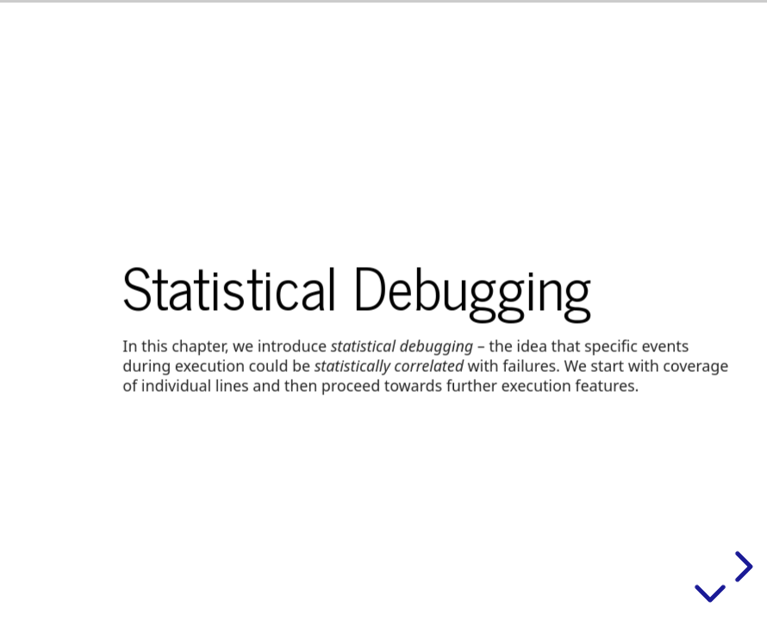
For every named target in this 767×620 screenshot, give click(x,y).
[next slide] (741, 566)
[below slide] (710, 596)
